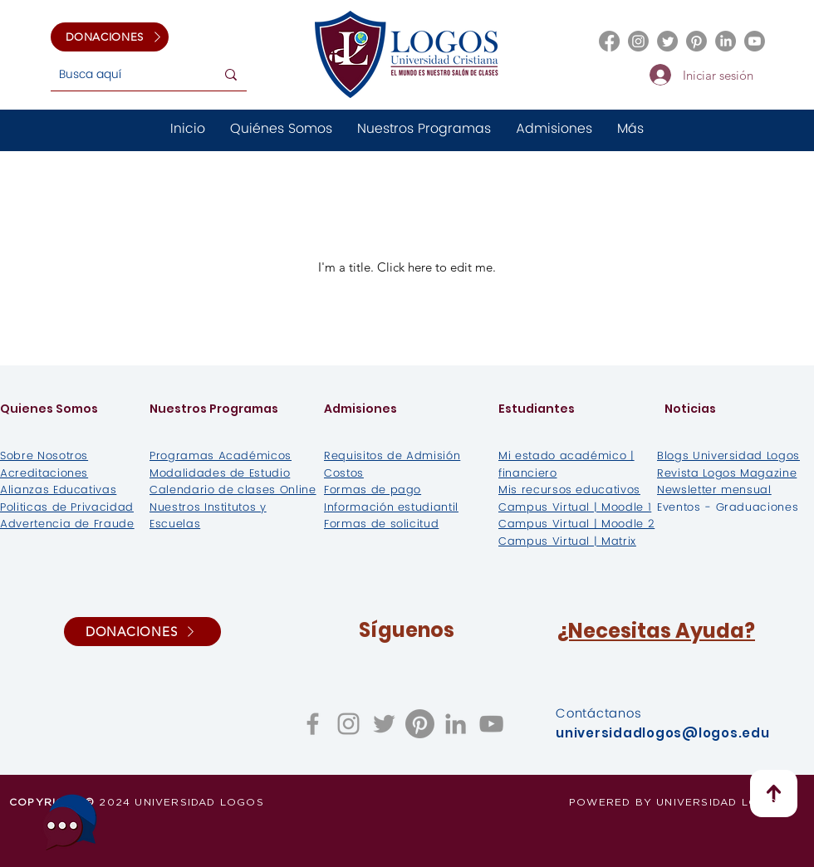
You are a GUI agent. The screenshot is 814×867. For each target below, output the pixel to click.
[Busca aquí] (119, 74)
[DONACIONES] (110, 36)
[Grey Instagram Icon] (348, 723)
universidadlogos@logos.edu (663, 733)
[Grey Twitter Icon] (384, 723)
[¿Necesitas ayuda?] (70, 821)
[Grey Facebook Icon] (312, 723)
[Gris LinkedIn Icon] (455, 723)
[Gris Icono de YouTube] (491, 723)
